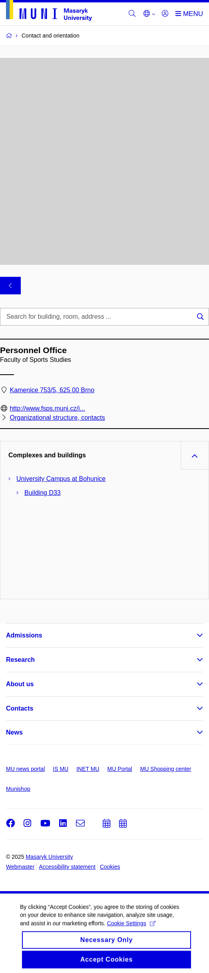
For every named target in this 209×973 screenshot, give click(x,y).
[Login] (165, 14)
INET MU (87, 769)
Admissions (24, 635)
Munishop (18, 789)
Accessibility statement (67, 867)
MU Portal (119, 769)
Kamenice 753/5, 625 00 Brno (52, 390)
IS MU (60, 769)
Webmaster (20, 867)
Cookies (110, 867)
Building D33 (42, 492)
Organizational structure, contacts (57, 417)
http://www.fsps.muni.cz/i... (47, 408)
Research (20, 659)
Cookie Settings (131, 928)
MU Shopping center (165, 769)
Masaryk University (49, 857)
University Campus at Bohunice (60, 478)
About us (20, 684)
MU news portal (25, 769)
